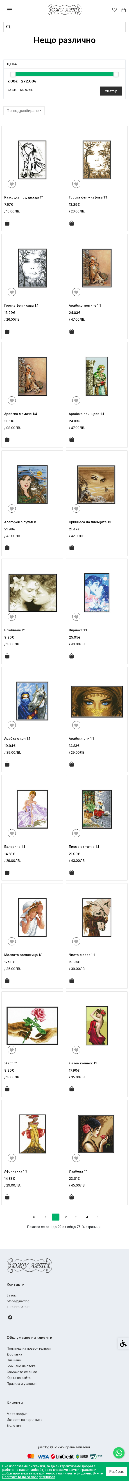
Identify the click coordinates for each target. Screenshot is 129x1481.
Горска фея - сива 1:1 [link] (21, 305)
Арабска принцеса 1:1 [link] (86, 414)
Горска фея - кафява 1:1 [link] (88, 197)
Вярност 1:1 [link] (78, 630)
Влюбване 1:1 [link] (14, 630)
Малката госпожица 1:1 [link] (23, 955)
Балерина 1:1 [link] (14, 847)
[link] (118, 1452)
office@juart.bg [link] (18, 1301)
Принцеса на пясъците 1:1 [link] (90, 522)
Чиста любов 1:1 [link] (82, 955)
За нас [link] (12, 1295)
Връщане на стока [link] (21, 1366)
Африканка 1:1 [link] (15, 1171)
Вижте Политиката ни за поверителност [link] (52, 1475)
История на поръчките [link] (25, 1420)
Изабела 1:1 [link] (78, 1171)
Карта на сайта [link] (19, 1378)
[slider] (13, 74)
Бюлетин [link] (14, 1425)
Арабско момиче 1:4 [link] (20, 414)
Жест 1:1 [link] (11, 1063)
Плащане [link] (14, 1360)
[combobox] (24, 110)
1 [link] (55, 1217)
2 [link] (66, 1217)
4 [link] (87, 1217)
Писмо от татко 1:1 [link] (84, 847)
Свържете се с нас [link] (22, 1372)
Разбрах (116, 1471)
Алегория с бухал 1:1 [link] (20, 522)
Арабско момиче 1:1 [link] (85, 305)
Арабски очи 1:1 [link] (81, 738)
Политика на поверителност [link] (29, 1348)
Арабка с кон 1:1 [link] (17, 738)
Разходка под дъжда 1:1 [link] (23, 197)
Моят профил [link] (17, 1414)
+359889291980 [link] (19, 1307)
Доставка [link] (14, 1354)
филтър (111, 91)
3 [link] (76, 1217)
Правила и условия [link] (21, 1383)
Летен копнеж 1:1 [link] (83, 1063)
